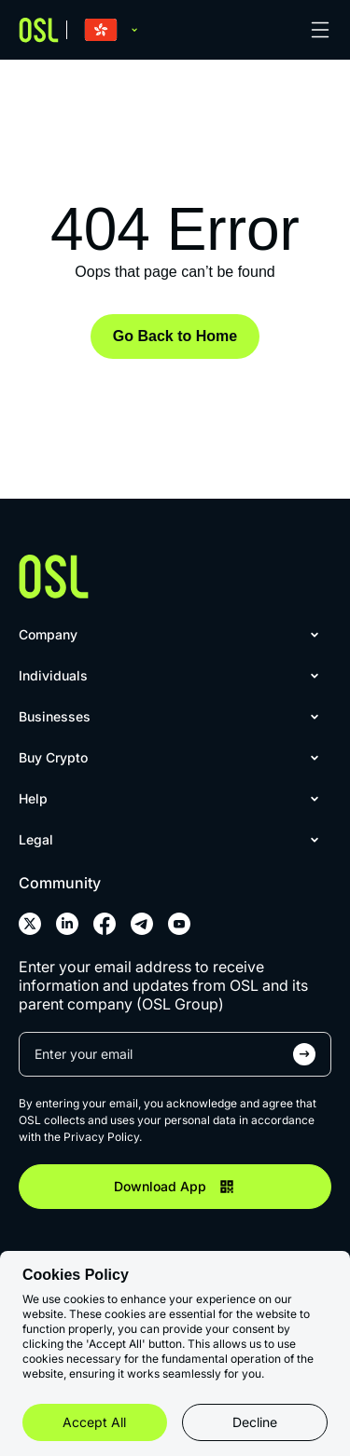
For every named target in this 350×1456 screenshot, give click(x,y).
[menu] (175, 747)
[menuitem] (171, 634)
